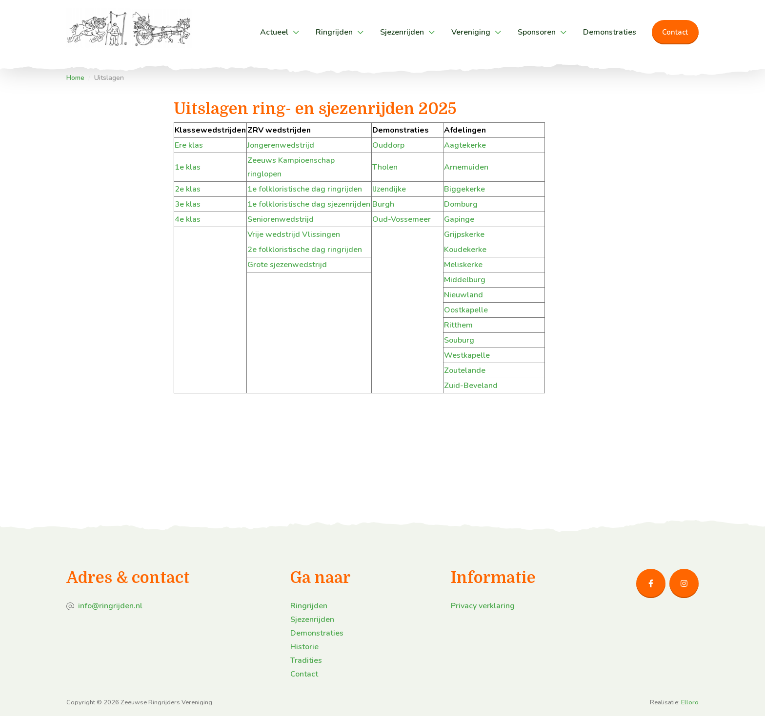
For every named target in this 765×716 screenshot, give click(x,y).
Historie (304, 646)
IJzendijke (389, 189)
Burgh (383, 204)
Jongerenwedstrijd (280, 145)
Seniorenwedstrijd (280, 219)
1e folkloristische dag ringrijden (304, 189)
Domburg (461, 204)
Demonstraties (609, 32)
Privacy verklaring (483, 605)
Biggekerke (464, 189)
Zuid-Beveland (471, 385)
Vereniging (470, 32)
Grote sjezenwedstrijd (287, 264)
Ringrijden (334, 32)
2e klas (188, 189)
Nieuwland (463, 295)
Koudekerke (465, 249)
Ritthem (458, 325)
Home (75, 77)
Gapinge (459, 219)
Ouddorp (388, 145)
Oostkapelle (466, 310)
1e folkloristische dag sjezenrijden (308, 204)
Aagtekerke (465, 145)
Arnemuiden (466, 167)
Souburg (459, 340)
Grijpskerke (464, 234)
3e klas (188, 204)
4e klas (188, 219)
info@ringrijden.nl (110, 605)
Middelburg (464, 279)
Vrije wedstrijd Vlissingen (293, 234)
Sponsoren (537, 32)
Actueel (274, 32)
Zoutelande (464, 370)
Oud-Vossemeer (401, 219)
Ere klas (189, 145)
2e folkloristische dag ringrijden (304, 249)
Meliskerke (463, 264)
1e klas (188, 167)
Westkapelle (467, 355)
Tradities (306, 660)
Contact (675, 32)
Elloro (690, 702)
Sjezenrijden (402, 32)
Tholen (385, 167)
